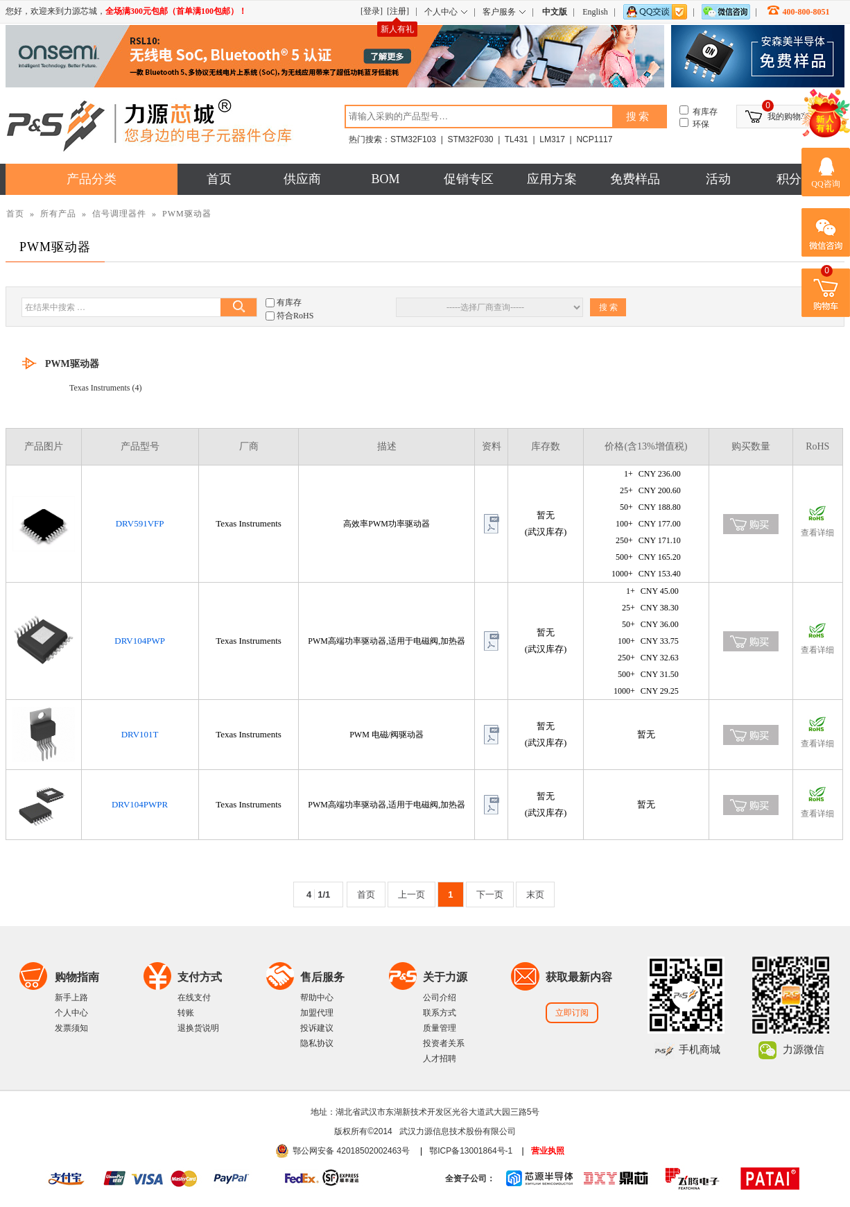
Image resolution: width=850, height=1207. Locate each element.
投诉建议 (316, 1028)
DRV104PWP (139, 640)
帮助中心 (316, 997)
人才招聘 (439, 1058)
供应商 (302, 179)
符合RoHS (295, 315)
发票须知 (71, 1028)
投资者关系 (444, 1043)
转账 (185, 1013)
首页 (219, 179)
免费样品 (635, 179)
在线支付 (194, 997)
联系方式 (439, 1013)
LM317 (552, 139)
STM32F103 (413, 139)
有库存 (289, 302)
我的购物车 (788, 116)
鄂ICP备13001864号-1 (470, 1151)
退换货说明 (198, 1028)
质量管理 (439, 1028)
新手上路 (71, 997)
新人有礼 (397, 29)
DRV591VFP (140, 523)
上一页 (411, 894)
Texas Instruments (99, 388)
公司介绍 (439, 997)
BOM (385, 179)
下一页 (489, 894)
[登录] (372, 11)
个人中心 (71, 1013)
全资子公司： (470, 1178)
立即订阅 (572, 1013)
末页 (535, 894)
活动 (718, 179)
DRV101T (140, 734)
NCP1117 (594, 139)
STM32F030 (470, 139)
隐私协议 (316, 1043)
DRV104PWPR (140, 804)
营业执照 (547, 1151)
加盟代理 (316, 1013)
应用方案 (552, 179)
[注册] (398, 11)
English (595, 12)
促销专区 (469, 179)
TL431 (516, 139)
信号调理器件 (119, 214)
